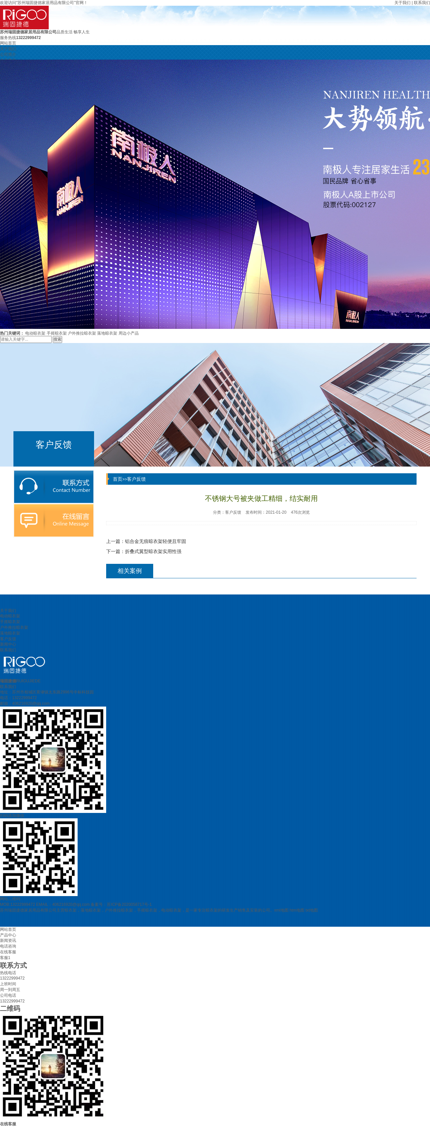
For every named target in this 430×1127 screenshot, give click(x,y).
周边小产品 (129, 333)
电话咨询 (8, 946)
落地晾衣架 (107, 333)
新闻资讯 (8, 940)
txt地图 (311, 910)
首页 (117, 479)
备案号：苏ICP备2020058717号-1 (121, 904)
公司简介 (8, 54)
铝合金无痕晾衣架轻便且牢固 (155, 541)
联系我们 (422, 2)
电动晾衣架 (35, 333)
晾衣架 (70, 910)
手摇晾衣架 (57, 333)
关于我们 (402, 2)
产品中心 (8, 935)
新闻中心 (8, 644)
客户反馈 (136, 479)
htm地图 (297, 910)
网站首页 (8, 43)
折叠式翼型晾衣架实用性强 (153, 551)
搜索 (57, 339)
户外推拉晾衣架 (82, 333)
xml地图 (281, 910)
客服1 (5, 957)
